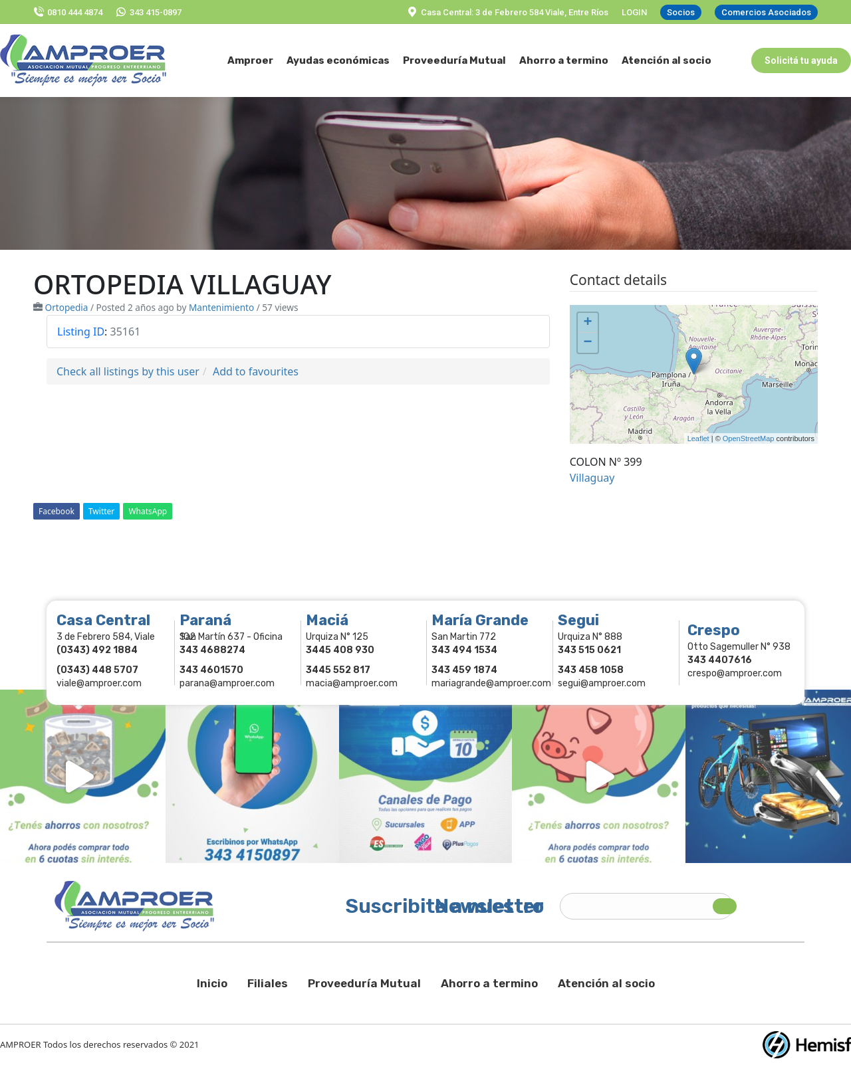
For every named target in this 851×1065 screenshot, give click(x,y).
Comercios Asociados (766, 12)
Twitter (101, 511)
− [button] (588, 343)
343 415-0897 (149, 12)
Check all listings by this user (128, 371)
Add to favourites (256, 371)
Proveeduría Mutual (364, 983)
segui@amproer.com (602, 683)
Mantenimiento (221, 307)
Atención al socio (606, 983)
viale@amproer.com (99, 683)
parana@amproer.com (227, 683)
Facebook (56, 511)
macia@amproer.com (352, 683)
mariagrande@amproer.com (491, 683)
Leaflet (698, 438)
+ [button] (588, 323)
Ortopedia (66, 307)
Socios (681, 12)
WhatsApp (147, 511)
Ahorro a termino (489, 983)
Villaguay (592, 477)
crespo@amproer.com (734, 673)
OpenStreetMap (749, 438)
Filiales (267, 983)
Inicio (212, 983)
